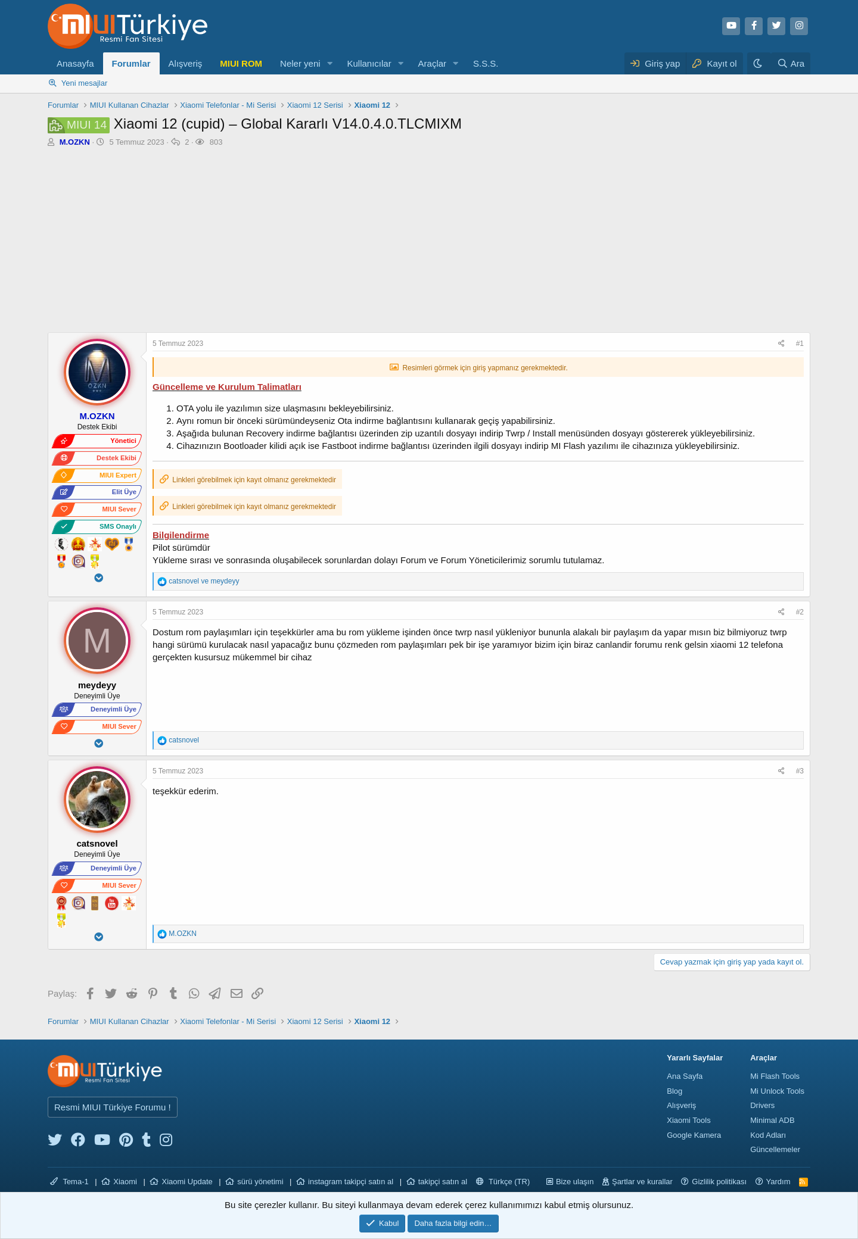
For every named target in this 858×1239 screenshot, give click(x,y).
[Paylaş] (783, 344)
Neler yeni (300, 63)
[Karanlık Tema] (759, 63)
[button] (329, 63)
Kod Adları (768, 1135)
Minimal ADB (772, 1120)
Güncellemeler (775, 1149)
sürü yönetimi (260, 1181)
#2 (800, 612)
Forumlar (131, 63)
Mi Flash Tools (775, 1076)
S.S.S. (486, 63)
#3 (800, 771)
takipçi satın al (442, 1181)
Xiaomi (125, 1181)
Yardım (778, 1181)
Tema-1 (69, 1181)
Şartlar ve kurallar (642, 1181)
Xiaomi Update (186, 1181)
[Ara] (790, 63)
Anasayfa (75, 63)
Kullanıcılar (369, 63)
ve (204, 581)
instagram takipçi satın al (350, 1181)
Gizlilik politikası (719, 1181)
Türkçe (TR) (503, 1181)
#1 (800, 343)
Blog (674, 1091)
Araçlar (432, 63)
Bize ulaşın (575, 1181)
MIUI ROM (241, 63)
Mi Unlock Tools (777, 1091)
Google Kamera (694, 1135)
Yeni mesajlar (84, 83)
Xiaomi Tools (688, 1120)
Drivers (762, 1105)
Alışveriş (186, 63)
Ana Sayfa (684, 1076)
